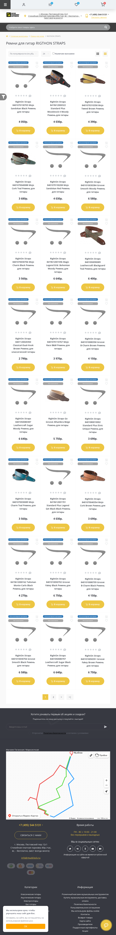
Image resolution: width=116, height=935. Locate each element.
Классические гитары (31, 894)
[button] (53, 16)
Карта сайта (85, 921)
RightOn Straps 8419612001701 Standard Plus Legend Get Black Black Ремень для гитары (58, 505)
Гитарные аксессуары (19, 36)
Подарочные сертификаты (85, 927)
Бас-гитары (31, 904)
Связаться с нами (30, 835)
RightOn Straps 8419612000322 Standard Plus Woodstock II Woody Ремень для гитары (58, 108)
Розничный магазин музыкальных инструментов (85, 894)
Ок (25, 926)
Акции (85, 931)
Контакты (85, 914)
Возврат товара (85, 917)
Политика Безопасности (54, 733)
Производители (85, 924)
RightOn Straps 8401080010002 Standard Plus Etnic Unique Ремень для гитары (93, 425)
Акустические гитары (31, 897)
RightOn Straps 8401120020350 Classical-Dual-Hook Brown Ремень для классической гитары (23, 345)
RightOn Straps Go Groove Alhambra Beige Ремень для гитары (58, 422)
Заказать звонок (99, 17)
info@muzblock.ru (30, 857)
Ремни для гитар (37, 36)
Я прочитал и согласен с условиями (60, 733)
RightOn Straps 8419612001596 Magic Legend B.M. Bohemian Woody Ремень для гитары (58, 265)
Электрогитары (31, 901)
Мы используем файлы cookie (85, 911)
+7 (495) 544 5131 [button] (31, 825)
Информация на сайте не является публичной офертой (85, 856)
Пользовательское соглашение (85, 907)
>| (70, 697)
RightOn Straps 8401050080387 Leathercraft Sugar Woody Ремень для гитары (23, 425)
